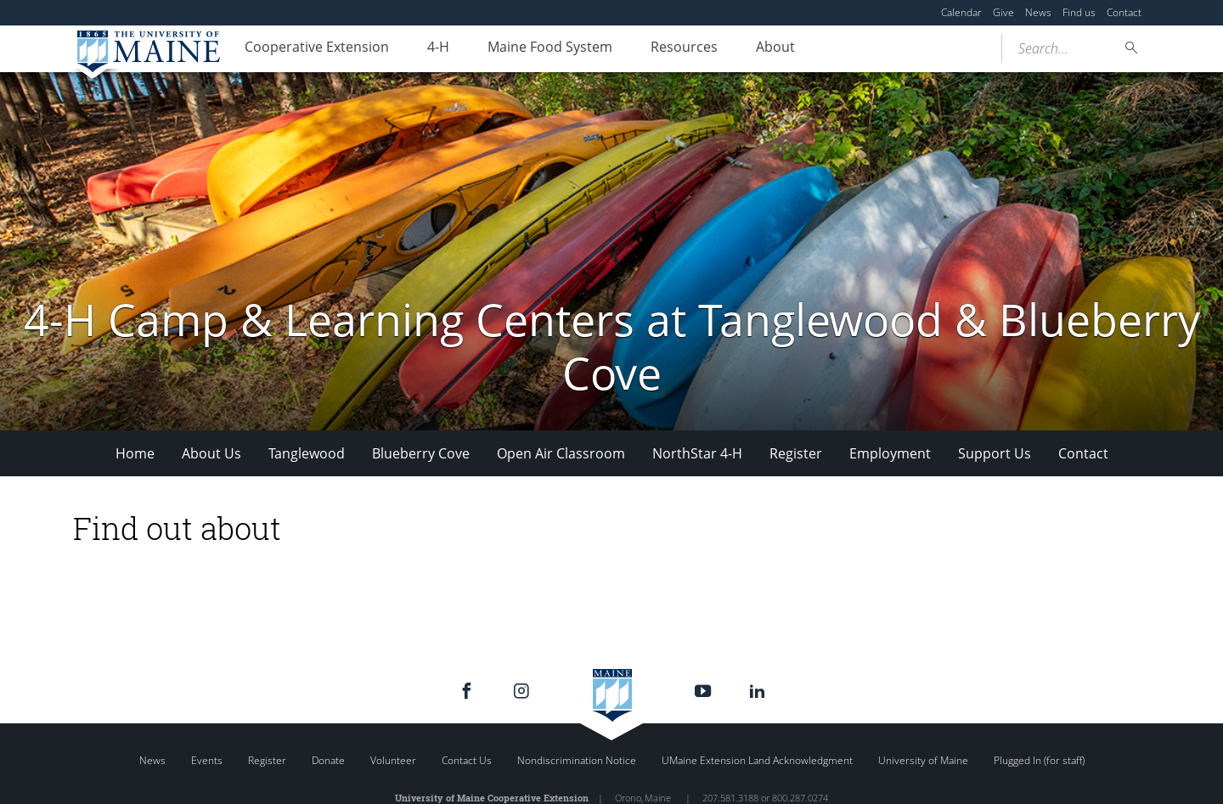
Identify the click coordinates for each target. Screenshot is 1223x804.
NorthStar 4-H (697, 453)
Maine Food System (569, 49)
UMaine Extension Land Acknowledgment (757, 760)
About (810, 49)
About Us (211, 453)
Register (795, 453)
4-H (450, 49)
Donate (328, 760)
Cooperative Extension (321, 49)
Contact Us (467, 760)
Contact (1124, 12)
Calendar (961, 12)
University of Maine (923, 760)
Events (207, 760)
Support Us (994, 453)
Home (135, 453)
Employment (890, 453)
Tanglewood (306, 453)
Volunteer (393, 760)
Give (1003, 12)
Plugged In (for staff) (1039, 760)
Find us (1079, 12)
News (1038, 12)
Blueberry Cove (421, 453)
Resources (711, 49)
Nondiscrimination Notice (576, 760)
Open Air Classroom (561, 453)
